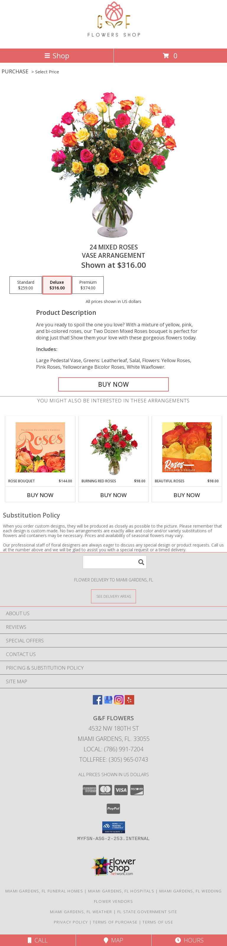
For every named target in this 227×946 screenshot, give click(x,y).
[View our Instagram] (119, 702)
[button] (113, 827)
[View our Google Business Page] (108, 702)
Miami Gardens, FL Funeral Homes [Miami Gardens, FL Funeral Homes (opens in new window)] (44, 891)
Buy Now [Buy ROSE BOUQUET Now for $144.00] (40, 495)
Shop (56, 55)
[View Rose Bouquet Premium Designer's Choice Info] (40, 447)
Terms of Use (157, 922)
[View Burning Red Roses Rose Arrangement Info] (113, 447)
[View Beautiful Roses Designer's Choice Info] (187, 447)
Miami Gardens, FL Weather (81, 911)
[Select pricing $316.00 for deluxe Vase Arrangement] (57, 285)
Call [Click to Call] (38, 940)
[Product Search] (115, 562)
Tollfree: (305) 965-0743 (113, 759)
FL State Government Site (147, 911)
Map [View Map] (113, 940)
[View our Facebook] (97, 702)
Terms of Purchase (115, 922)
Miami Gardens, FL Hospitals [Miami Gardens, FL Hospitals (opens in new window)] (121, 891)
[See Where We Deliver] (113, 596)
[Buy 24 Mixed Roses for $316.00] (113, 384)
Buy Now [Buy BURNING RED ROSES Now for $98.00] (113, 495)
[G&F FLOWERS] (113, 40)
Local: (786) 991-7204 (113, 749)
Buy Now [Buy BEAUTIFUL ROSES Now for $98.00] (187, 495)
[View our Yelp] (129, 702)
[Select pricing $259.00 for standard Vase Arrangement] (26, 285)
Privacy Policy (71, 922)
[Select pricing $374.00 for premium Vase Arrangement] (87, 285)
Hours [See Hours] (189, 940)
